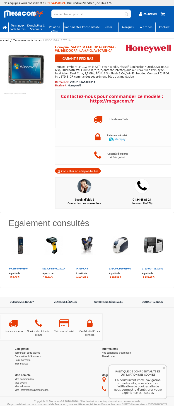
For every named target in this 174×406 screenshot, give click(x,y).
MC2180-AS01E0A (18, 268)
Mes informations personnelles (31, 390)
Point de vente (54, 28)
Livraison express (13, 331)
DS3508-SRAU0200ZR (53, 268)
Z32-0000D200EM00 (120, 268)
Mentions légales (65, 302)
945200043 (82, 268)
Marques (128, 27)
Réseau (109, 27)
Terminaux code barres (18, 27)
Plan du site (108, 356)
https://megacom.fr (112, 101)
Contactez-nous (152, 302)
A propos (146, 27)
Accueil (4, 40)
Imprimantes (72, 27)
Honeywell (74, 85)
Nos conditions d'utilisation (116, 352)
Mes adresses (22, 386)
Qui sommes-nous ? (22, 302)
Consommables (91, 27)
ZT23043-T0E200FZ (152, 268)
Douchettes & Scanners (36, 27)
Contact (164, 27)
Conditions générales (108, 302)
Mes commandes (24, 379)
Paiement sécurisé (64, 331)
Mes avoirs (21, 382)
